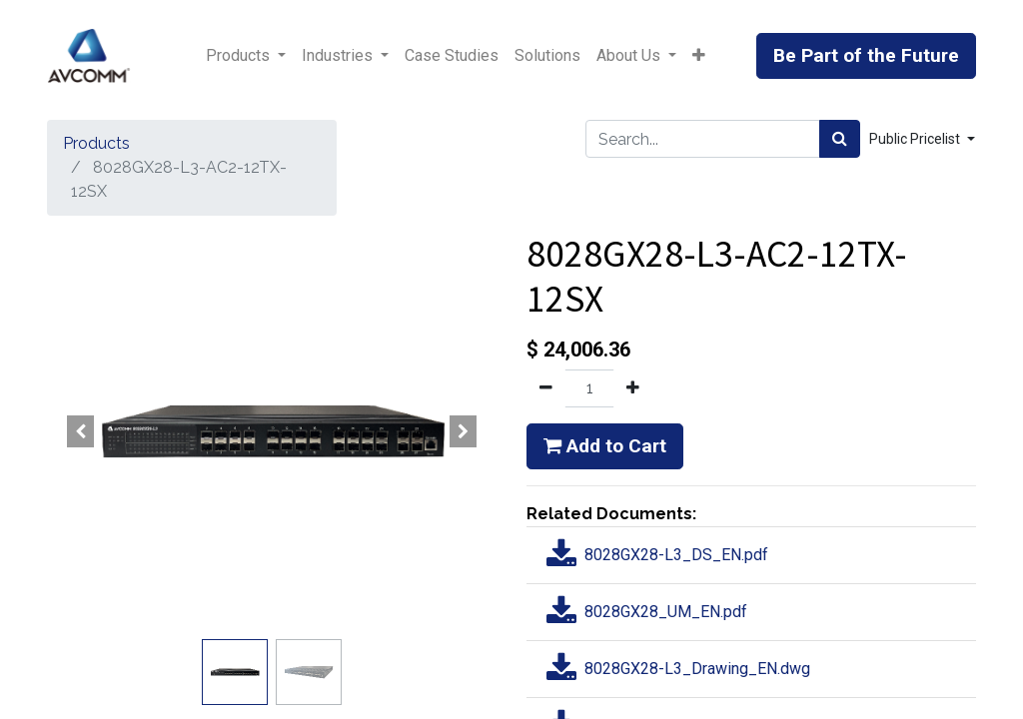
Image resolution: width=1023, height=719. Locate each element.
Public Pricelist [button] (916, 139)
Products (96, 143)
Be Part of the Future (866, 55)
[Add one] (632, 388)
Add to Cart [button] (604, 445)
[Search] (839, 139)
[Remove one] (545, 388)
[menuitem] (452, 56)
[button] (698, 56)
